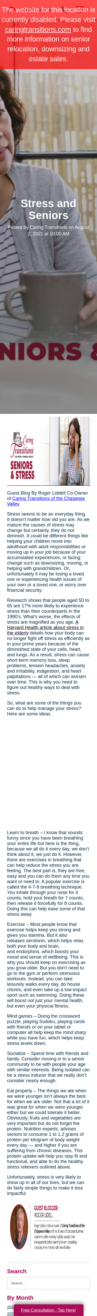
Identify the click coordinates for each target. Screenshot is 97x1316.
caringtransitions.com (38, 29)
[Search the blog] (48, 1283)
